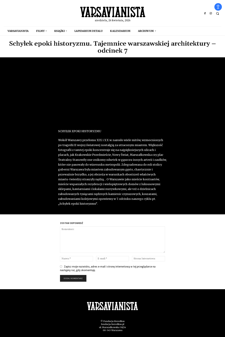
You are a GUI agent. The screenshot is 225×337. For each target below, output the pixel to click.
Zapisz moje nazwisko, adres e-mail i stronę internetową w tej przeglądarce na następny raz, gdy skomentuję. (107, 268)
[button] (217, 13)
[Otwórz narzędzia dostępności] (218, 7)
